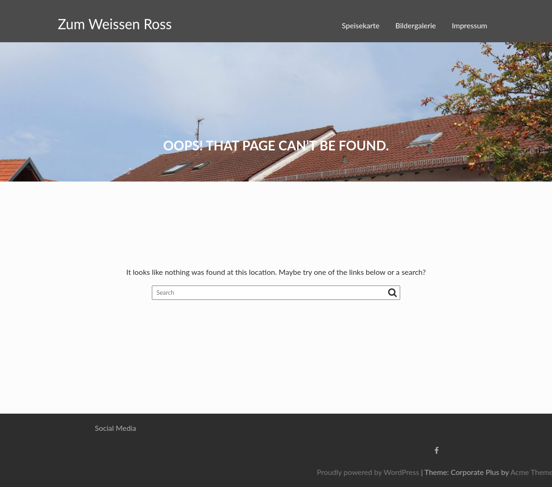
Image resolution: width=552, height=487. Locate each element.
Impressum (469, 25)
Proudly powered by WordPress (434, 472)
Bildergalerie (416, 25)
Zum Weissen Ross (115, 23)
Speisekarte (360, 25)
